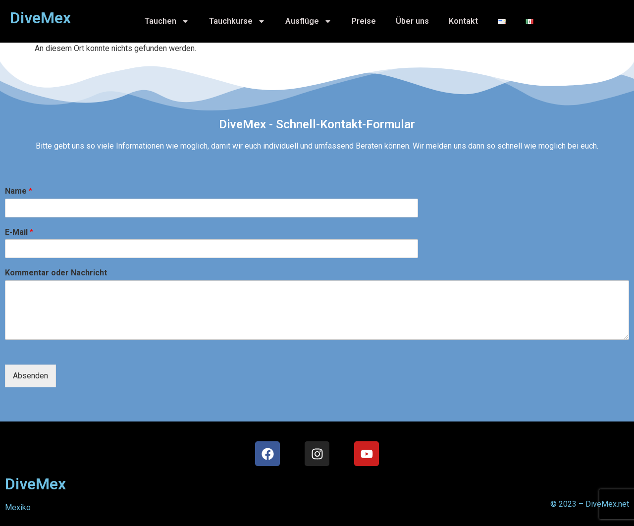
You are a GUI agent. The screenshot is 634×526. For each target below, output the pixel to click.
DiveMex (35, 483)
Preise (364, 21)
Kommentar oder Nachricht (56, 272)
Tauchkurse (237, 21)
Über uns (412, 21)
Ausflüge (308, 21)
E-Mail (19, 232)
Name (18, 191)
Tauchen (167, 21)
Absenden (30, 375)
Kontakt (463, 21)
